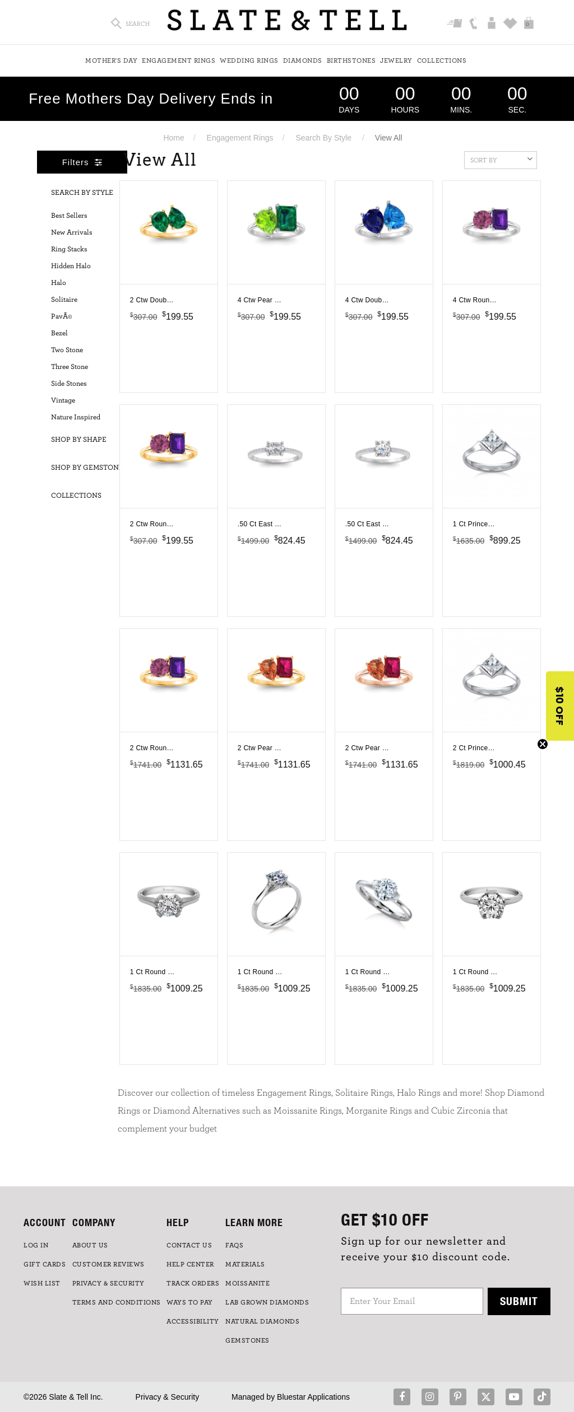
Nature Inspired (75, 417)
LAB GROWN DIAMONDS (267, 1302)
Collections (442, 60)
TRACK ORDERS (192, 1283)
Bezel (59, 333)
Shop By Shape (79, 439)
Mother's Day (111, 60)
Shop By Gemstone (87, 467)
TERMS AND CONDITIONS (116, 1302)
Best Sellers (69, 215)
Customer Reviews (108, 1264)
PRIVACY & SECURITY (108, 1283)
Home (173, 137)
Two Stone (67, 350)
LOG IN (36, 1245)
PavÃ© (61, 316)
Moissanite (247, 1283)
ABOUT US (90, 1245)
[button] (560, 706)
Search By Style (323, 137)
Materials (245, 1264)
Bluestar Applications (313, 1396)
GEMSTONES (247, 1340)
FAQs (234, 1245)
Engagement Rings (178, 60)
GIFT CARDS (45, 1264)
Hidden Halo (71, 266)
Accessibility (192, 1321)
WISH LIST (42, 1283)
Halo (58, 283)
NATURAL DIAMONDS (262, 1321)
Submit (519, 1300)
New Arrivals (71, 232)
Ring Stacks (69, 249)
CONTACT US (189, 1245)
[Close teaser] (542, 744)
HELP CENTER (190, 1264)
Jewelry (396, 60)
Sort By (501, 159)
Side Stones (69, 383)
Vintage (63, 400)
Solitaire (64, 299)
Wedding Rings (249, 60)
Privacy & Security (168, 1396)
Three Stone (69, 367)
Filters (82, 162)
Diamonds (302, 60)
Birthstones (351, 60)
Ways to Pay (189, 1302)
